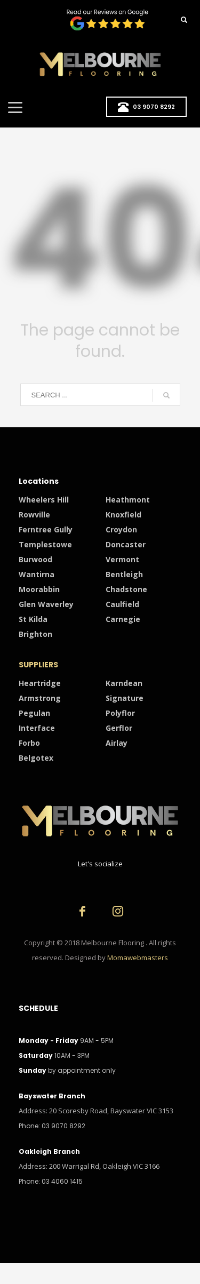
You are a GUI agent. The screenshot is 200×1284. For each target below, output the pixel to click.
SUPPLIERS (38, 664)
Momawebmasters (137, 957)
